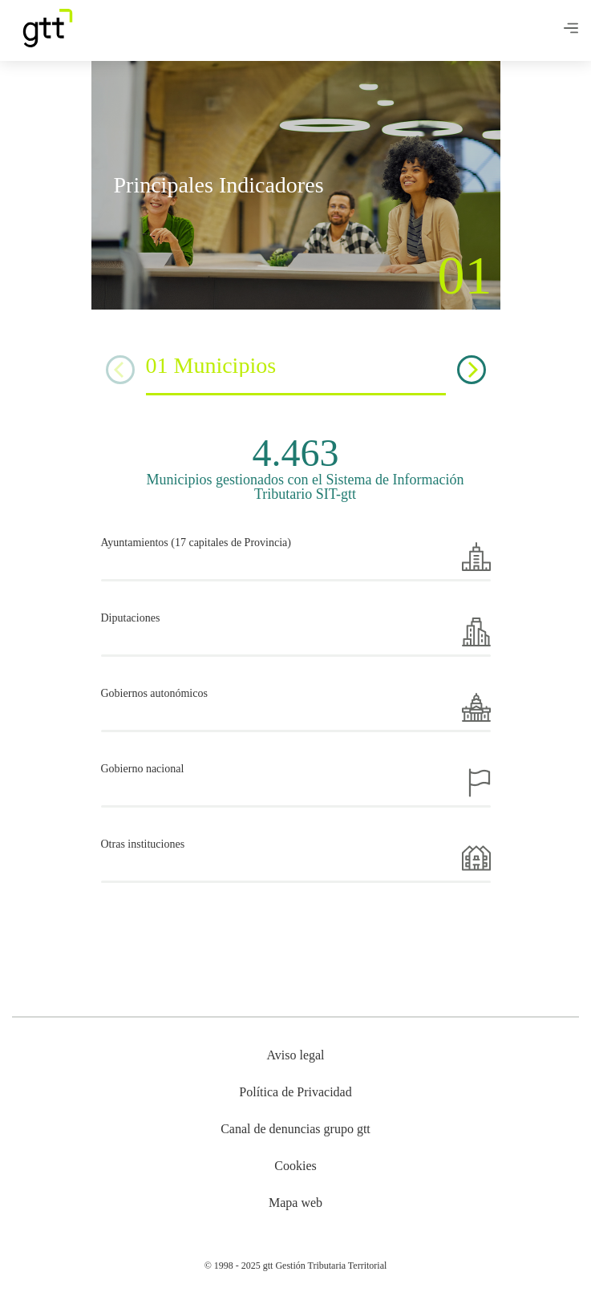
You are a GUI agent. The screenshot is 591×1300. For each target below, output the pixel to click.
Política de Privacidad (295, 1092)
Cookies (295, 1165)
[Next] (471, 369)
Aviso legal (295, 1055)
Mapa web (295, 1202)
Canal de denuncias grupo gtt (295, 1129)
